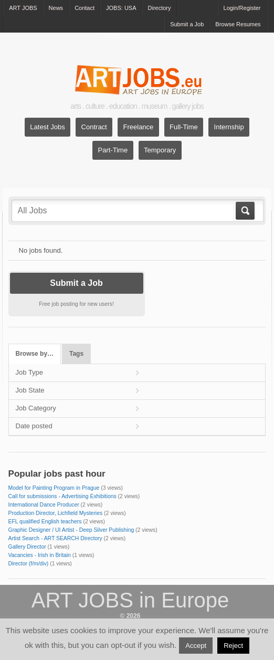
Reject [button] (233, 645)
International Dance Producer (43, 505)
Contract (94, 127)
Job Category (36, 408)
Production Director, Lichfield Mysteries (55, 513)
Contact (84, 8)
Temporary (160, 150)
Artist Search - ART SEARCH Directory (55, 538)
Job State (30, 390)
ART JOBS (23, 8)
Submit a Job (187, 24)
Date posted (34, 426)
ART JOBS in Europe (130, 600)
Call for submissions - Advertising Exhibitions (62, 496)
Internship (229, 127)
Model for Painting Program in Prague (54, 488)
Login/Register (242, 8)
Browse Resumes (237, 24)
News (56, 8)
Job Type (30, 372)
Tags (76, 353)
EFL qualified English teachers (45, 521)
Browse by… (35, 353)
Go (244, 210)
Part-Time (113, 150)
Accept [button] (195, 645)
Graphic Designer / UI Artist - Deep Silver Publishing (71, 530)
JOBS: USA (121, 8)
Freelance (138, 127)
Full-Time (184, 127)
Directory (159, 8)
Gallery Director (27, 547)
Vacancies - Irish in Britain (39, 555)
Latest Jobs (47, 127)
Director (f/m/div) (28, 563)
